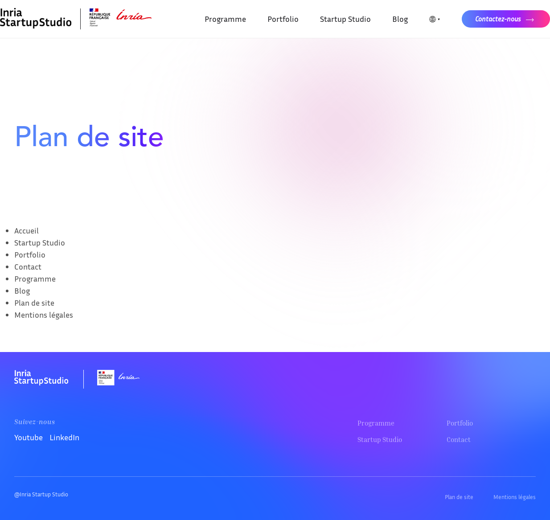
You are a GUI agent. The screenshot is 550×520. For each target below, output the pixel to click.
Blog (400, 19)
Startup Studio (345, 19)
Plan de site (34, 302)
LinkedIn (64, 437)
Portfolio (283, 19)
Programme (225, 19)
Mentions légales (43, 314)
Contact (27, 266)
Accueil (26, 230)
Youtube (28, 437)
